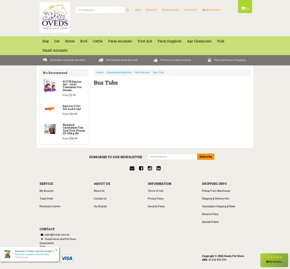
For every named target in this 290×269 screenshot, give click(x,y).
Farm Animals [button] (120, 41)
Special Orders (210, 221)
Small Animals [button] (55, 50)
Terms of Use (155, 190)
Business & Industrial (119, 72)
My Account (46, 190)
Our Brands (100, 206)
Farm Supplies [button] (169, 41)
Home (100, 72)
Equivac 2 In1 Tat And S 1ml (72, 107)
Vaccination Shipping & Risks (218, 206)
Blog (138, 9)
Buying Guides (170, 9)
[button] (274, 260)
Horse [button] (70, 41)
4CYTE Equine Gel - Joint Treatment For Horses (72, 86)
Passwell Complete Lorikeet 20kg (31, 254)
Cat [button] (57, 41)
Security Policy (156, 206)
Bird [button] (83, 41)
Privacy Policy (156, 198)
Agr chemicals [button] (199, 41)
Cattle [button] (98, 41)
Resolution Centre (50, 206)
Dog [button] (46, 41)
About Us (151, 9)
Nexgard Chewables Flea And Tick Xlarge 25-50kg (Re (74, 129)
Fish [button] (221, 41)
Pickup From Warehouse (216, 190)
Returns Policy (210, 214)
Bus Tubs (158, 72)
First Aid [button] (145, 41)
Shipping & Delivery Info (215, 198)
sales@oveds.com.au (55, 234)
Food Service (142, 72)
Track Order (46, 198)
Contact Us (190, 9)
